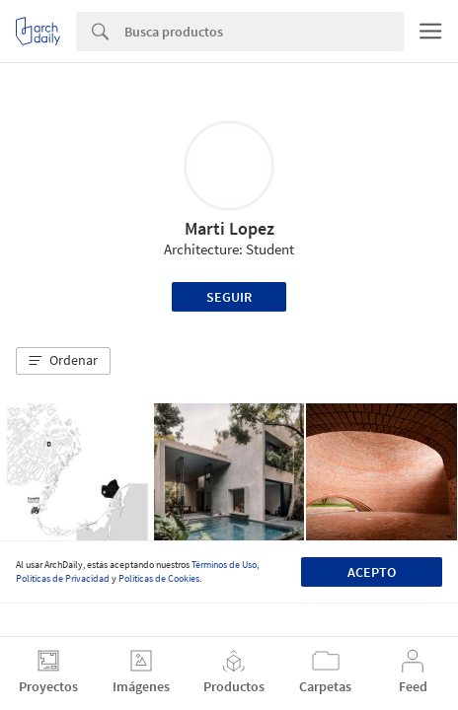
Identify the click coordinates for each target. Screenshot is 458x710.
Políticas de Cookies (158, 578)
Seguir (229, 297)
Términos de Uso (224, 564)
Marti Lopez (229, 228)
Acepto (371, 572)
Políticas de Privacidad (63, 578)
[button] (63, 361)
